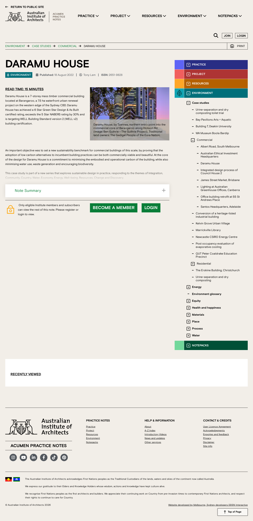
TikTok (54, 457)
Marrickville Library (208, 230)
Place (195, 321)
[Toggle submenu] (188, 65)
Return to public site (27, 7)
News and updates (155, 438)
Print (241, 46)
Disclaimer (208, 442)
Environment (190, 16)
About (148, 426)
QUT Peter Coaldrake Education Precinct (216, 255)
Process (197, 328)
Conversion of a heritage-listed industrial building (216, 215)
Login (241, 36)
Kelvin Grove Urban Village (213, 223)
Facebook (43, 457)
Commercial (67, 46)
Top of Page (235, 512)
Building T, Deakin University (213, 126)
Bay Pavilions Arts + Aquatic (213, 119)
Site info (207, 446)
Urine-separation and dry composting (212, 278)
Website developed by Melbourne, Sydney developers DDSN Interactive (208, 504)
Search (216, 35)
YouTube (23, 457)
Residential (204, 263)
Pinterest (64, 457)
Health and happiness (206, 307)
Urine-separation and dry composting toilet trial (212, 111)
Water (196, 335)
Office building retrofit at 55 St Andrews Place (220, 198)
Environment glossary (206, 294)
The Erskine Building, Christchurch (218, 270)
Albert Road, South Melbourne (220, 146)
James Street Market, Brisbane (220, 180)
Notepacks (228, 16)
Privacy (207, 438)
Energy (197, 287)
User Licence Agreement (217, 426)
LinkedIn (33, 457)
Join (227, 36)
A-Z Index (150, 430)
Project (119, 16)
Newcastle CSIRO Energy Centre (216, 237)
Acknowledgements (214, 430)
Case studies (41, 46)
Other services (153, 442)
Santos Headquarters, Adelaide (221, 207)
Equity (196, 301)
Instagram (13, 457)
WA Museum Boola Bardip (212, 133)
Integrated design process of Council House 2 (219, 171)
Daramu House (210, 163)
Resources (152, 16)
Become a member (114, 207)
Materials (198, 314)
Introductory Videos (156, 434)
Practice (87, 16)
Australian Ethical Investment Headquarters (219, 155)
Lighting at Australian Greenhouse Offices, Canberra (220, 188)
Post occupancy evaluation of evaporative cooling (215, 245)
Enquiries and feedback (216, 434)
